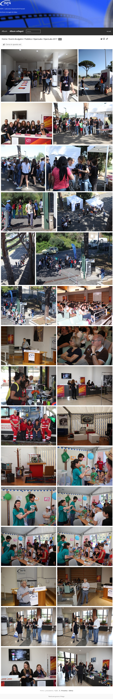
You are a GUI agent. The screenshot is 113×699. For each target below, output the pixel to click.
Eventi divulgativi (16, 39)
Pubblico (28, 39)
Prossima (64, 691)
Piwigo (62, 696)
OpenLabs (37, 39)
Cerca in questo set (13, 44)
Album (4, 31)
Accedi (109, 31)
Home (4, 39)
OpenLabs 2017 (50, 39)
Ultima (71, 691)
